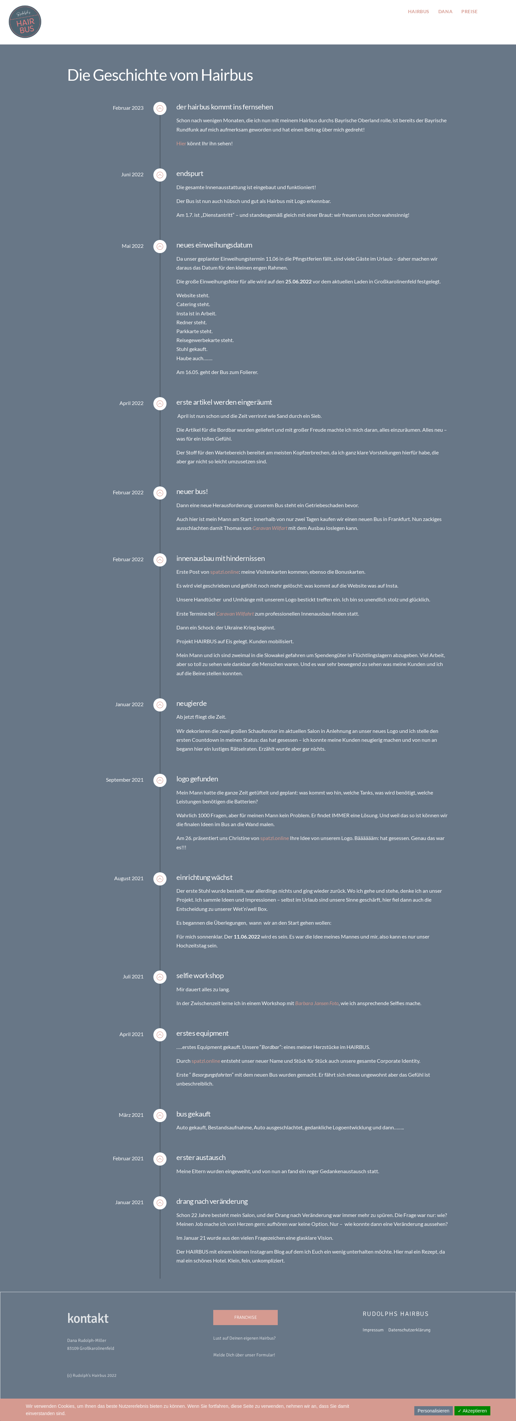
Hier (181, 143)
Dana (445, 11)
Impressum (373, 1329)
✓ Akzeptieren (472, 1410)
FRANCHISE (245, 1317)
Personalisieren (434, 1410)
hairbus (418, 11)
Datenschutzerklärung (409, 1329)
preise (469, 11)
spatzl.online (224, 571)
